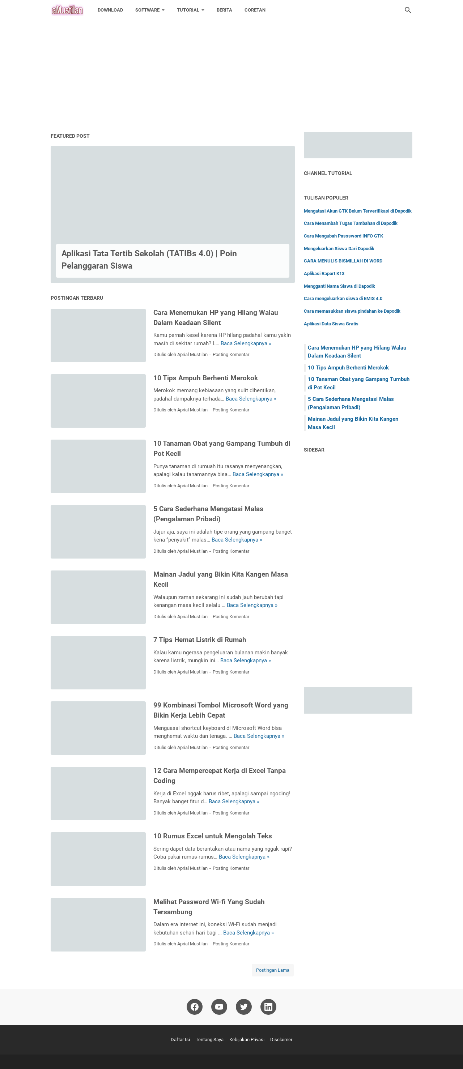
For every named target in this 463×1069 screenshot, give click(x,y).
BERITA (224, 10)
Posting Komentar (231, 354)
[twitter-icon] (244, 1007)
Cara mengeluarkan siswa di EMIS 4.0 (343, 298)
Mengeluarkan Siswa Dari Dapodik (339, 248)
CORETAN (255, 10)
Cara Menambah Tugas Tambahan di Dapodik (351, 223)
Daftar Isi (180, 1039)
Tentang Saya (210, 1039)
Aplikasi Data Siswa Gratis (331, 323)
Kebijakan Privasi (246, 1039)
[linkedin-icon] (268, 1007)
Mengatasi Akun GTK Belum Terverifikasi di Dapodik (358, 211)
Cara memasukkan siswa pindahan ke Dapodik (352, 311)
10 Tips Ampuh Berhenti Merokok (205, 378)
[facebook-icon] (195, 1007)
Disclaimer (281, 1039)
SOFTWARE (147, 10)
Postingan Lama (272, 970)
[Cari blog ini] (408, 10)
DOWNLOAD (110, 10)
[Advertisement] (217, 50)
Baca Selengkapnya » (246, 343)
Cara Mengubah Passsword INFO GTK (343, 236)
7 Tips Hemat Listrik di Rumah (199, 640)
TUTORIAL (188, 10)
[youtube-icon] (219, 1007)
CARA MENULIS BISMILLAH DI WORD (343, 261)
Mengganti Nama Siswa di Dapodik (339, 286)
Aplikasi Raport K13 (324, 273)
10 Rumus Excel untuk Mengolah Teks (212, 836)
